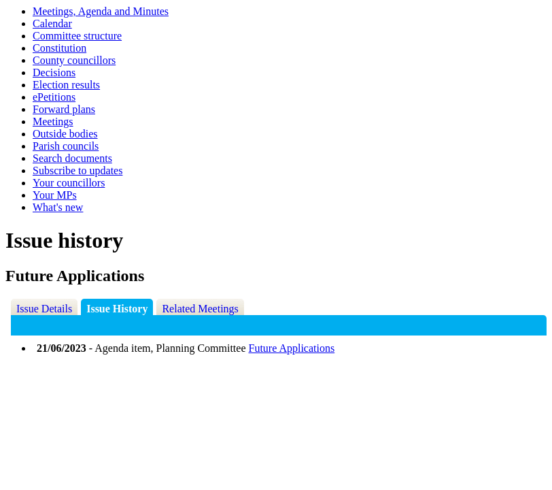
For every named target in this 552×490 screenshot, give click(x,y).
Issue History (117, 308)
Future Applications (292, 348)
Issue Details (44, 308)
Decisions (54, 72)
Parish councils (66, 146)
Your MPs (55, 195)
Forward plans (64, 109)
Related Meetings (200, 308)
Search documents (72, 158)
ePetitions (54, 97)
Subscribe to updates (77, 170)
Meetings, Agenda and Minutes (101, 11)
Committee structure (77, 36)
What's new (58, 207)
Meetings (53, 121)
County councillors (74, 60)
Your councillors (69, 183)
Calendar (52, 23)
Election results (66, 85)
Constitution (59, 48)
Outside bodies (65, 134)
